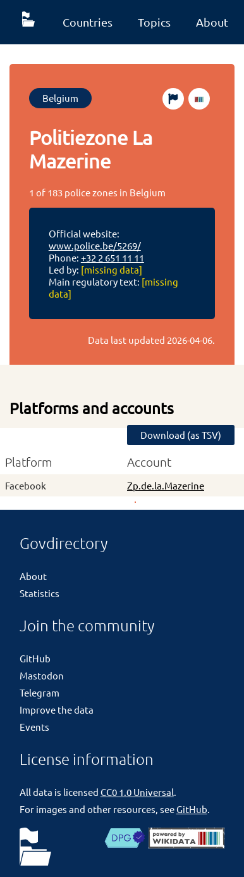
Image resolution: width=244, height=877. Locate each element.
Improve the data (57, 709)
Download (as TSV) (180, 435)
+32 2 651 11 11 (112, 257)
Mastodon (42, 675)
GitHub (35, 658)
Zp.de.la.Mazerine (165, 485)
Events (34, 727)
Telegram (39, 692)
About (212, 21)
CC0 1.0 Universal (137, 792)
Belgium (60, 98)
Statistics (39, 593)
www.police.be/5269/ (95, 245)
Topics (154, 21)
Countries (88, 21)
